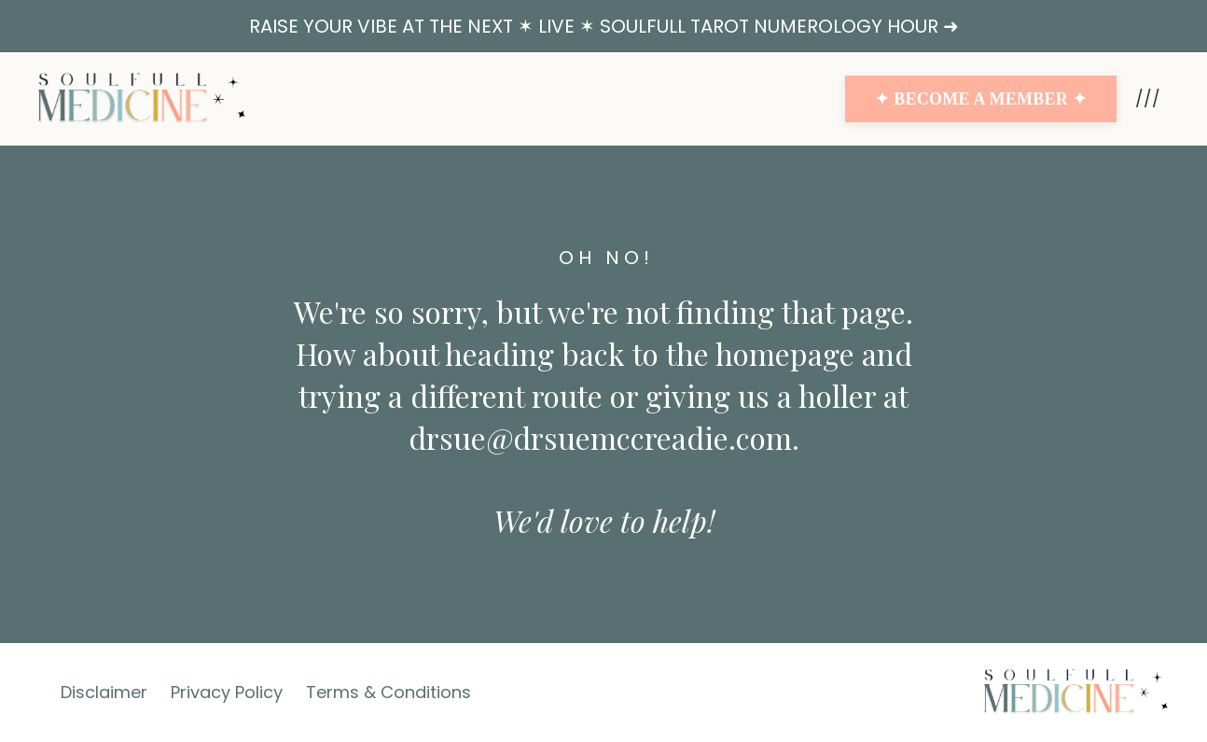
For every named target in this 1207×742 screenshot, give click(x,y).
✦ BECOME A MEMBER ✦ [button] (981, 99)
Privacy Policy (227, 692)
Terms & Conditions (388, 692)
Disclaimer (104, 692)
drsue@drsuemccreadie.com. (604, 437)
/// (1147, 98)
